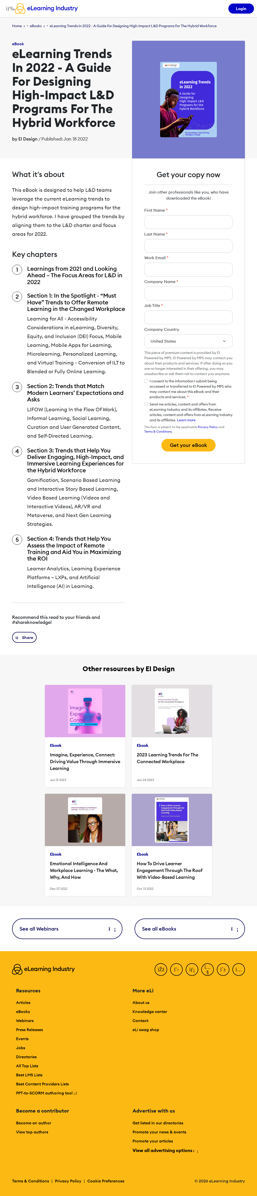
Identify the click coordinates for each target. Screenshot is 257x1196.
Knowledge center (150, 1011)
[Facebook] (161, 969)
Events (22, 1038)
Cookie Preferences (105, 1180)
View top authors (32, 1131)
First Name (156, 210)
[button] (24, 637)
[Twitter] (176, 969)
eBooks (36, 26)
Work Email (156, 257)
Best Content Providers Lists (42, 1083)
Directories (26, 1056)
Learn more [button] (186, 420)
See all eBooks (189, 929)
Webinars (25, 1020)
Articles (23, 1002)
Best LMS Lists (29, 1074)
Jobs (20, 1047)
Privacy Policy (208, 427)
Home (17, 26)
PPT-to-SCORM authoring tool (46, 1092)
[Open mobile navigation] (9, 8)
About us (141, 1002)
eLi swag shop (146, 1029)
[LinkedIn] (192, 969)
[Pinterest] (223, 969)
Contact (140, 1020)
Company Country (161, 329)
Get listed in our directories (158, 1122)
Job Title (153, 305)
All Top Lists (27, 1065)
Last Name (156, 234)
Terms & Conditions (158, 431)
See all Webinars (67, 929)
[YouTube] (207, 969)
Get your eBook (188, 445)
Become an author (33, 1122)
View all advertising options (165, 1150)
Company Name (161, 281)
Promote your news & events (159, 1131)
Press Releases (29, 1029)
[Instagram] (238, 969)
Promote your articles (153, 1140)
